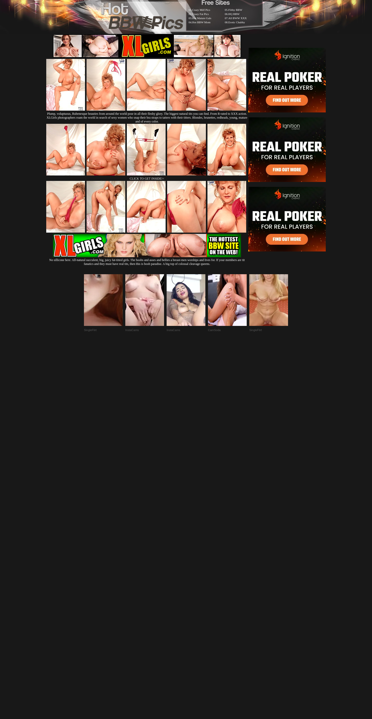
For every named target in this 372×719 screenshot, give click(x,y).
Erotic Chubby (236, 22)
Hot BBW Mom (201, 22)
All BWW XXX (237, 18)
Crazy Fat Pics (200, 14)
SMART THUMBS (195, 593)
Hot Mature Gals (201, 18)
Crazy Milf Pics (201, 9)
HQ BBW (234, 14)
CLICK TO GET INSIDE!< (147, 178)
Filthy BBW (235, 9)
